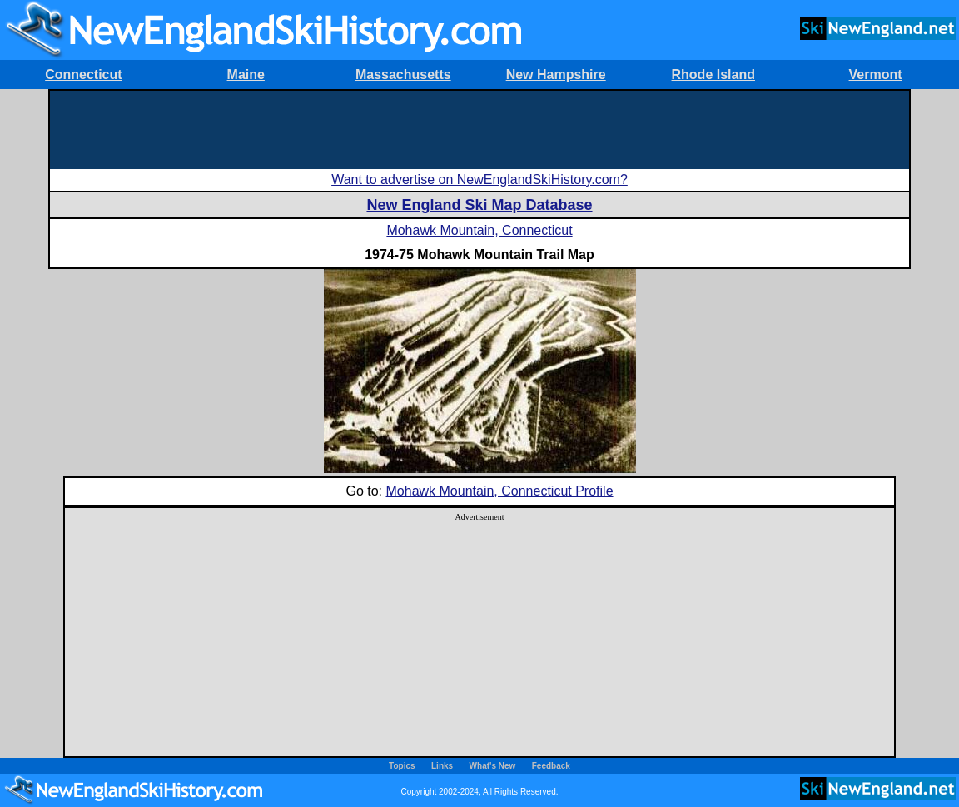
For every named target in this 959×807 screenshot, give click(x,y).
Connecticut (83, 74)
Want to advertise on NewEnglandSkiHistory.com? (479, 179)
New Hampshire (556, 74)
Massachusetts (403, 74)
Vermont (875, 74)
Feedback (551, 765)
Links (442, 765)
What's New (493, 765)
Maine (246, 74)
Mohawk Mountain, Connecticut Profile (500, 491)
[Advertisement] (479, 128)
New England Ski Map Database (479, 205)
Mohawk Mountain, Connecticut (479, 230)
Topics (402, 765)
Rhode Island (713, 74)
